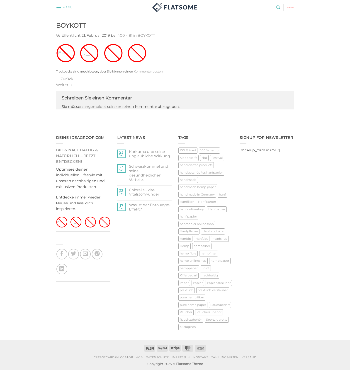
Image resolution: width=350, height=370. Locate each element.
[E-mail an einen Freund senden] (85, 254)
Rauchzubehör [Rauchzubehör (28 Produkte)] (191, 319)
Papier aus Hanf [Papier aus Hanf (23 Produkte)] (219, 283)
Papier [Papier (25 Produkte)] (198, 283)
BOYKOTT (146, 35)
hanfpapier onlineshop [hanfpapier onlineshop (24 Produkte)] (197, 224)
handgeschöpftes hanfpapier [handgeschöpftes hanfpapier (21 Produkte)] (201, 172)
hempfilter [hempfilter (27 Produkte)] (208, 253)
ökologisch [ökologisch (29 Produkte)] (188, 327)
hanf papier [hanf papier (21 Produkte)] (188, 216)
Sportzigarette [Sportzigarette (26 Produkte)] (216, 319)
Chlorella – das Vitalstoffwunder (144, 192)
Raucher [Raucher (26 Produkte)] (186, 312)
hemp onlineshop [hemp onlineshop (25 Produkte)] (193, 260)
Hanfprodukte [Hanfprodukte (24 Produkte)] (213, 231)
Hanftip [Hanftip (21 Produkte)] (185, 238)
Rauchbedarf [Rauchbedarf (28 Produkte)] (220, 305)
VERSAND (249, 357)
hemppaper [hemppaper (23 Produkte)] (189, 268)
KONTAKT (200, 357)
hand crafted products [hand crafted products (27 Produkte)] (196, 165)
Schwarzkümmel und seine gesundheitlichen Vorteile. (148, 173)
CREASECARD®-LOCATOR (113, 357)
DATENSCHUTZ (157, 357)
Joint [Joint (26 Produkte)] (205, 268)
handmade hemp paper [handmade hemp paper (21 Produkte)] (198, 187)
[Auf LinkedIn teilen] (61, 269)
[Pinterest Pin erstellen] (97, 254)
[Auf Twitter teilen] (73, 254)
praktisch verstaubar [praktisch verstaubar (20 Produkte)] (213, 290)
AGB (139, 357)
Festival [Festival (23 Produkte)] (217, 158)
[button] (64, 7)
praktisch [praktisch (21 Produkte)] (186, 290)
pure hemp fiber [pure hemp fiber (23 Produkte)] (192, 297)
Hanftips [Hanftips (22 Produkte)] (201, 238)
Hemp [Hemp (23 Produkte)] (184, 246)
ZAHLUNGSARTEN (225, 357)
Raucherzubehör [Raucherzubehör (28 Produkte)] (209, 312)
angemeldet (95, 106)
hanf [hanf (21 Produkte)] (222, 194)
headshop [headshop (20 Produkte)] (219, 238)
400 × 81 (124, 35)
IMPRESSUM (181, 357)
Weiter (64, 85)
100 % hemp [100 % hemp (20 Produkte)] (209, 150)
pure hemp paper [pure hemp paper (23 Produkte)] (193, 305)
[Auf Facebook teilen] (61, 254)
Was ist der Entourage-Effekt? (149, 207)
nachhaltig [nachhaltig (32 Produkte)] (210, 275)
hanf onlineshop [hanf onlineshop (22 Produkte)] (192, 209)
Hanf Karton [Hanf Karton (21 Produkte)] (207, 201)
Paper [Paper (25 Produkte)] (184, 283)
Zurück (64, 79)
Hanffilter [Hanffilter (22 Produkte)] (187, 201)
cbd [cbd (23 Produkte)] (204, 158)
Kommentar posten (148, 71)
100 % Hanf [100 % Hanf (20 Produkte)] (188, 150)
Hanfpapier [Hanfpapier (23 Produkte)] (216, 209)
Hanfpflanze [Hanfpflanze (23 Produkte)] (189, 231)
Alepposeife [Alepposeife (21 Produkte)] (188, 158)
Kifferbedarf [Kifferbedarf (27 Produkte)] (188, 275)
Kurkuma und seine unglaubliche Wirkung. (150, 154)
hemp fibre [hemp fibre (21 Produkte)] (188, 253)
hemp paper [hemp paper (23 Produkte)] (220, 260)
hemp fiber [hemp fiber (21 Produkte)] (202, 246)
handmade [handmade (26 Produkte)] (188, 179)
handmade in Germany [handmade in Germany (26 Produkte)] (197, 194)
